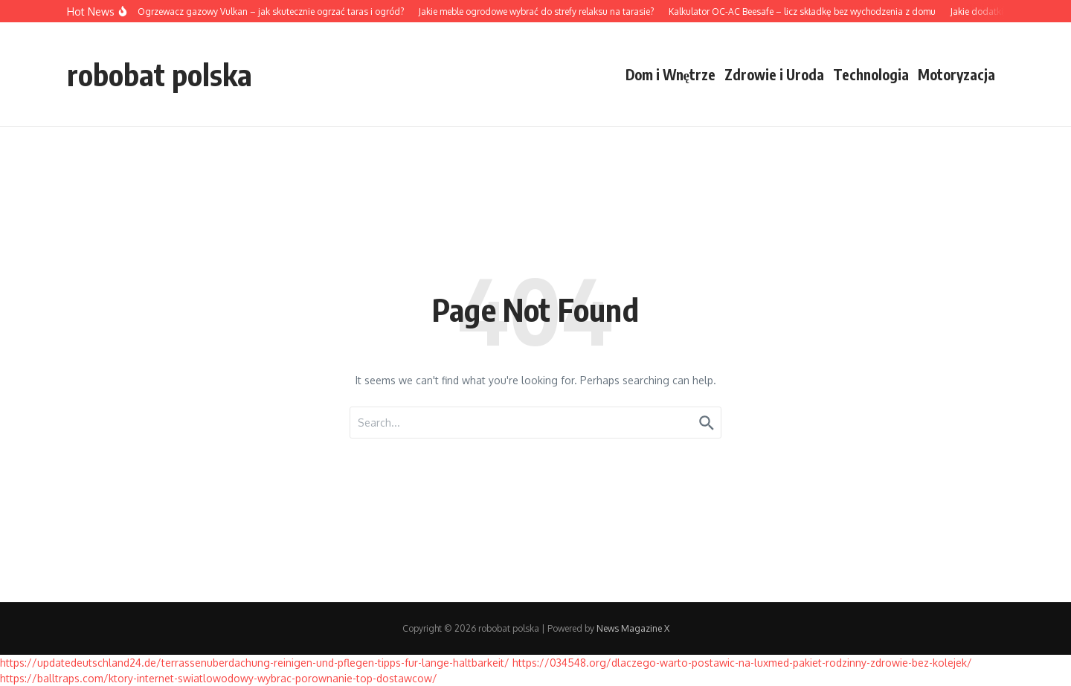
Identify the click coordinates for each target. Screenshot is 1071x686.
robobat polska (159, 74)
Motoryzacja (956, 74)
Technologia (871, 74)
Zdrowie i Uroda (774, 74)
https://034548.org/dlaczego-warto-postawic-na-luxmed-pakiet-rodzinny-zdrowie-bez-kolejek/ (742, 662)
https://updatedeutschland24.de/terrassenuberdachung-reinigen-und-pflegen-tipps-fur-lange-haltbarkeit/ (254, 662)
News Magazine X (632, 628)
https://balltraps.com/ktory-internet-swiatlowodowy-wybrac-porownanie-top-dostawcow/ (218, 678)
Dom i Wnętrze (670, 74)
